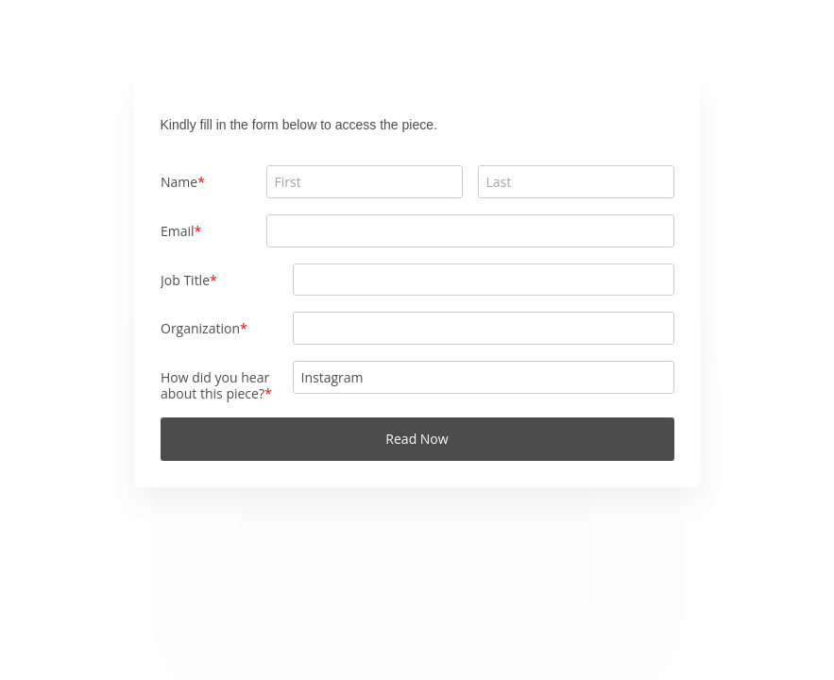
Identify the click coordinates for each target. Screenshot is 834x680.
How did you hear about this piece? (215, 385)
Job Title (185, 280)
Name (179, 182)
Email (178, 231)
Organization (200, 328)
